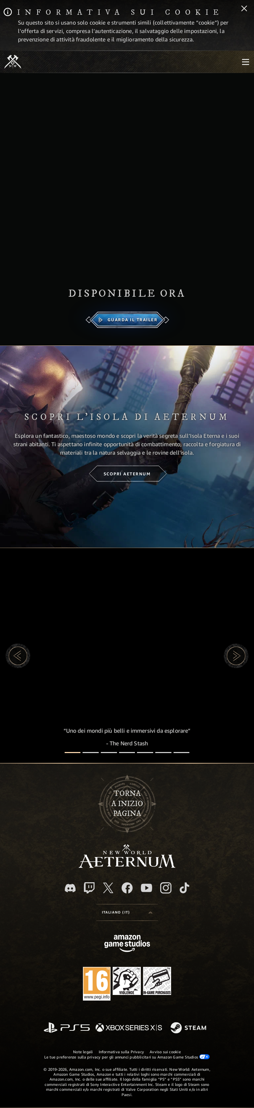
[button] (18, 656)
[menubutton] (245, 61)
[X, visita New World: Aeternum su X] (108, 888)
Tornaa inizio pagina (127, 803)
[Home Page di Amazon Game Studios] (127, 944)
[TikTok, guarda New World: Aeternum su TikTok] (184, 887)
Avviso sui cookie (165, 1051)
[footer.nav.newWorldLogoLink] (127, 866)
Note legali (83, 1051)
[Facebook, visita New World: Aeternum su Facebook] (127, 887)
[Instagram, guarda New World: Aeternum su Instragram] (165, 887)
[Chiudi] (244, 9)
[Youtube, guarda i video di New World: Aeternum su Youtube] (146, 887)
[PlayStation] (67, 1028)
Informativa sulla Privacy (121, 1051)
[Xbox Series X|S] (129, 1028)
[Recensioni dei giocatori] (163, 752)
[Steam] (189, 1028)
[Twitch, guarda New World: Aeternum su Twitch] (89, 887)
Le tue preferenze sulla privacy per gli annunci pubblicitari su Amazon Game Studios (127, 1056)
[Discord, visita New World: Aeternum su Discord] (70, 888)
